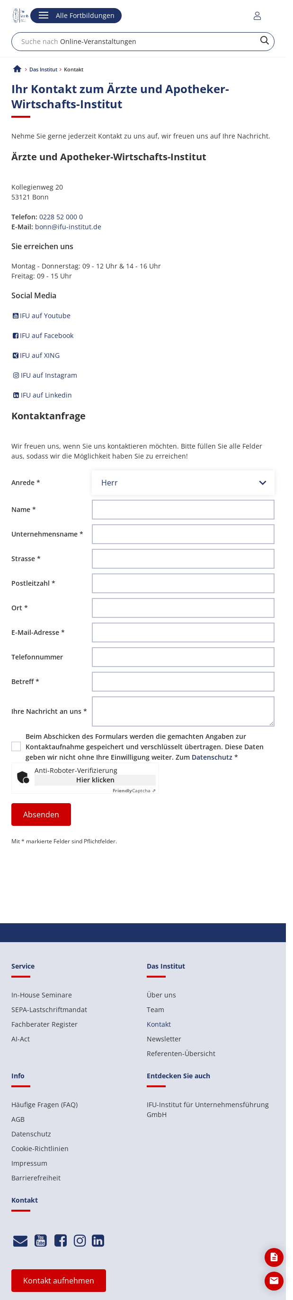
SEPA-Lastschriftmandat (49, 1009)
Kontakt (159, 1024)
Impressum (29, 1163)
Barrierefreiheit (36, 1177)
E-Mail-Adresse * (38, 632)
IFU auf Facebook (42, 335)
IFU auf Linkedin (45, 394)
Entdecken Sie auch (178, 1075)
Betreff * (25, 681)
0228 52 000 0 (61, 216)
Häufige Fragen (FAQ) (44, 1104)
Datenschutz (212, 757)
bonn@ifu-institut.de (68, 226)
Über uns (161, 994)
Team (155, 1009)
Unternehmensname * (47, 533)
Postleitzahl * (33, 583)
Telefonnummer (37, 656)
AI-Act (20, 1038)
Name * (23, 509)
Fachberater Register (44, 1024)
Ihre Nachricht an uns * (49, 711)
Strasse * (26, 558)
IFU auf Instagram (44, 375)
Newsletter (164, 1038)
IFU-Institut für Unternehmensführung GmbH (208, 1109)
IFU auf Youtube (41, 315)
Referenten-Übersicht (181, 1053)
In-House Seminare (41, 994)
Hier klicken (95, 779)
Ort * (19, 607)
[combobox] (143, 41)
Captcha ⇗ (134, 790)
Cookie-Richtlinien (40, 1148)
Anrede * (25, 482)
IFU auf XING (35, 355)
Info (18, 1075)
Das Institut (43, 69)
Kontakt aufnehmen (58, 1280)
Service (23, 966)
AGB (18, 1119)
